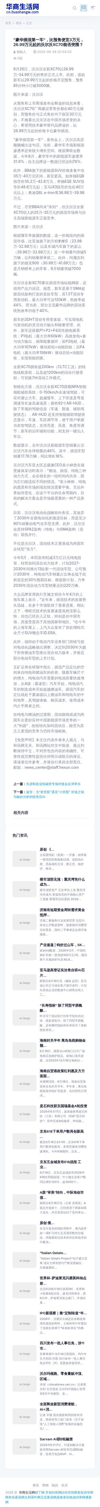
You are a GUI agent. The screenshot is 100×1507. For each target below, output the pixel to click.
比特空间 (67, 1492)
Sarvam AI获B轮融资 (56, 1439)
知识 (55, 1485)
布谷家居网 (17, 1497)
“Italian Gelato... (53, 1253)
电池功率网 (77, 1497)
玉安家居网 (49, 1497)
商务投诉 (80, 1492)
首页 (8, 23)
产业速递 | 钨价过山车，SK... (62, 945)
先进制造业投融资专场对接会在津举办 (53, 784)
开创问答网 (53, 1492)
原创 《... (47, 849)
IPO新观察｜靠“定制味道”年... (63, 1313)
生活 (64, 1485)
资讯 (19, 23)
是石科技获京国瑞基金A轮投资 (63, 1106)
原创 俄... (47, 1223)
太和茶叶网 (33, 1497)
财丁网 (40, 1492)
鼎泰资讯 (63, 1497)
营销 (45, 1485)
